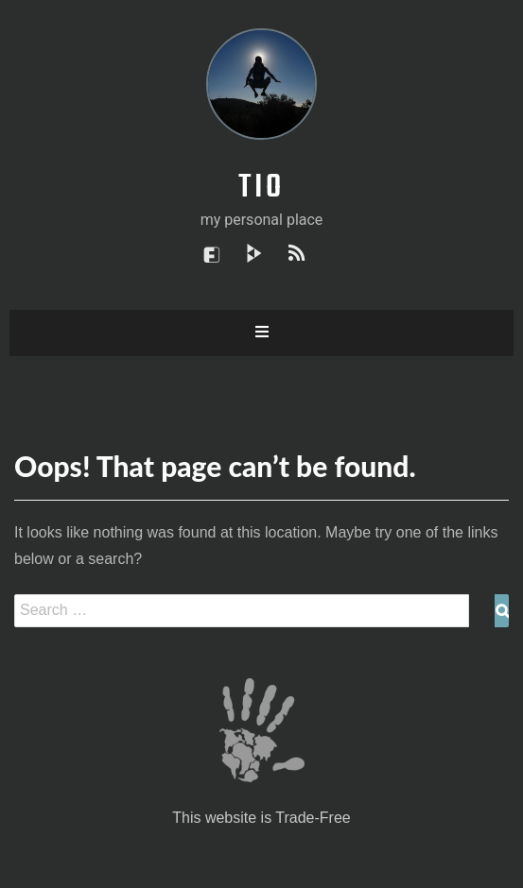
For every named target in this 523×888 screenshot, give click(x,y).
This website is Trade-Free (261, 818)
